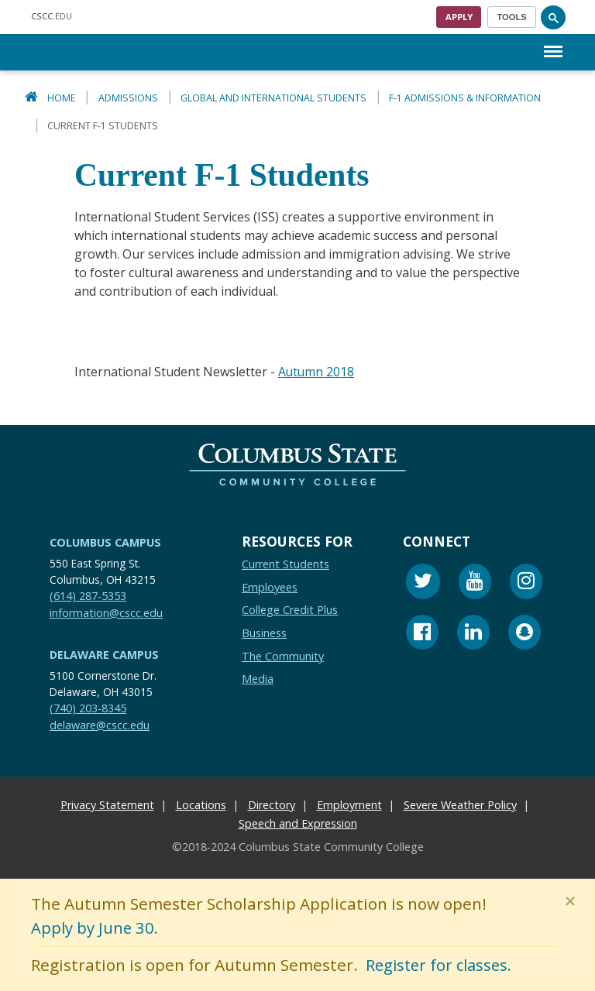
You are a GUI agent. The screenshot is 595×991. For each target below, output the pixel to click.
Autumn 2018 (317, 371)
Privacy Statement (107, 804)
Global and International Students (273, 98)
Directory (271, 804)
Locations (201, 804)
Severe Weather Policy (460, 804)
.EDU (51, 16)
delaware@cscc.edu (100, 724)
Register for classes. (442, 965)
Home (61, 98)
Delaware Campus (104, 653)
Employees (270, 586)
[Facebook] (422, 633)
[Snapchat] (524, 633)
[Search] (553, 17)
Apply (459, 16)
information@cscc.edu (106, 612)
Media (257, 677)
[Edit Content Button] (9, 981)
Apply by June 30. (95, 928)
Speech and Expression (298, 823)
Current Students (285, 563)
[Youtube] (475, 582)
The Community (283, 655)
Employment (349, 804)
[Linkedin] (473, 633)
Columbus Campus (105, 541)
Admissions (128, 98)
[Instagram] (526, 582)
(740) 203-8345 (88, 707)
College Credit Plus (290, 609)
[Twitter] (423, 582)
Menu (553, 44)
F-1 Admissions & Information (465, 98)
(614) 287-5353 (88, 595)
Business (264, 632)
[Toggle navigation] (511, 17)
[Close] (573, 901)
